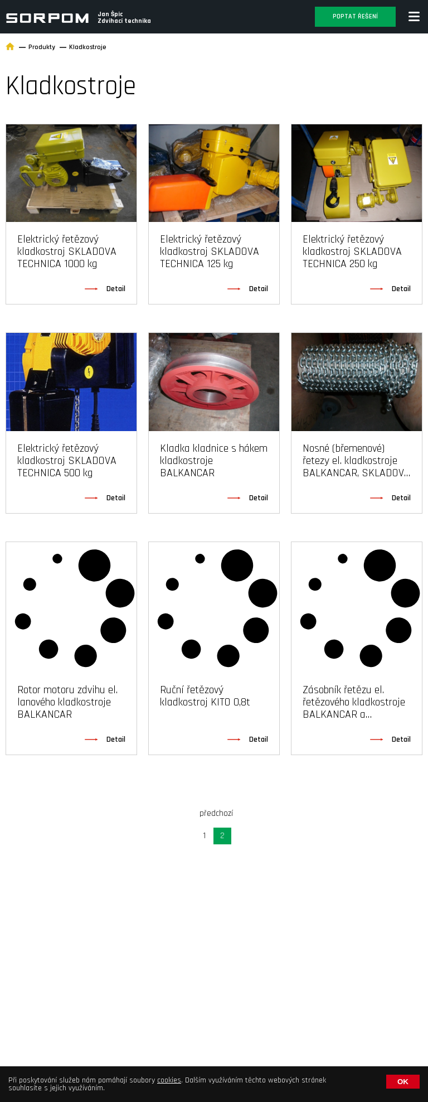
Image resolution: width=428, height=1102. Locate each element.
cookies (169, 1080)
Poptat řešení (355, 16)
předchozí (216, 813)
